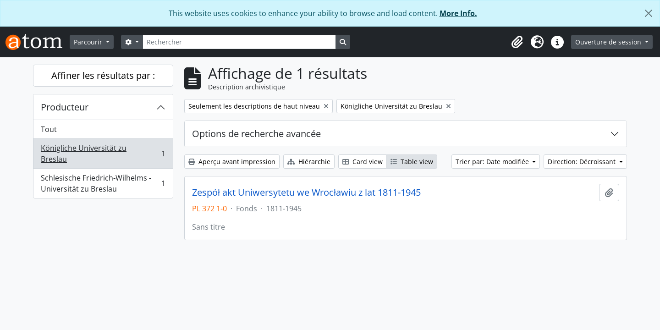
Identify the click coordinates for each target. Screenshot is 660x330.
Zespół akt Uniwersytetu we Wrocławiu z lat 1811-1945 (306, 192)
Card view (362, 161)
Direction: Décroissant (582, 161)
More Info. (458, 13)
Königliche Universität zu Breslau (102, 153)
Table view (411, 161)
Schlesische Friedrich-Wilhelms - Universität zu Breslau (102, 183)
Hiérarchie (308, 161)
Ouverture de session (609, 42)
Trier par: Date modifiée (493, 161)
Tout (49, 129)
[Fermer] (649, 13)
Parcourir (89, 42)
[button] (517, 42)
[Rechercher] (239, 42)
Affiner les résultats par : (103, 75)
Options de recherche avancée (256, 133)
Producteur (64, 107)
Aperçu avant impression (231, 161)
